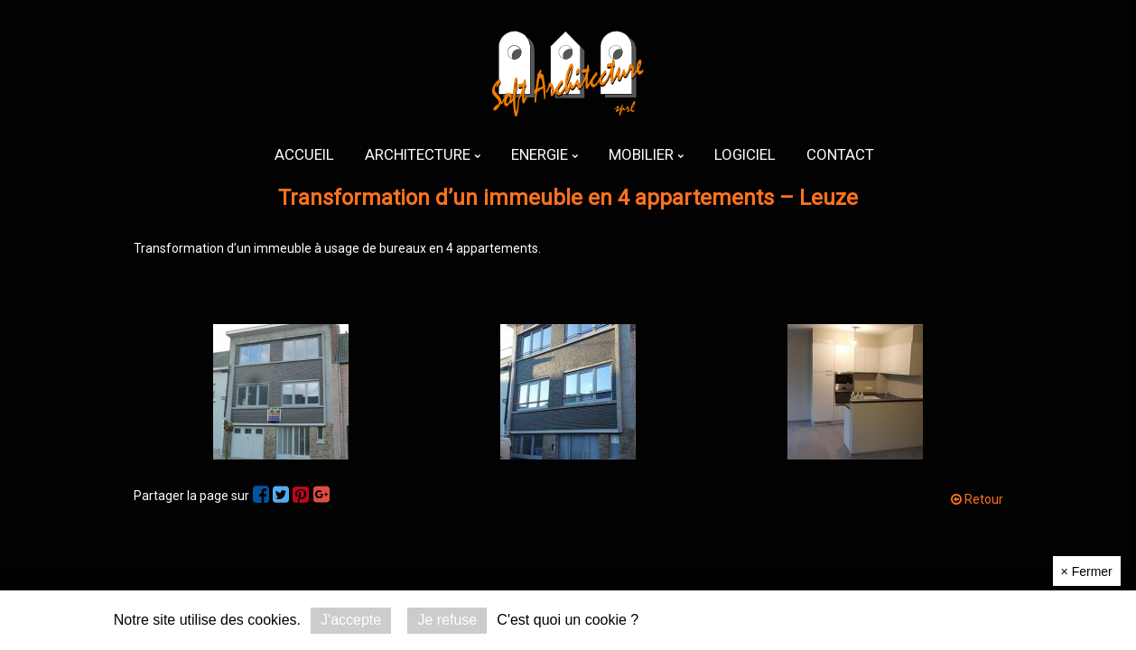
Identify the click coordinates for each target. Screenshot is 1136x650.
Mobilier (646, 154)
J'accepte (351, 619)
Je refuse (447, 619)
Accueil (304, 154)
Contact (840, 154)
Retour (977, 499)
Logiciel (745, 154)
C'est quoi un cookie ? (567, 619)
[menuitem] (304, 154)
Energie (544, 154)
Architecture (422, 154)
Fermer (1087, 571)
